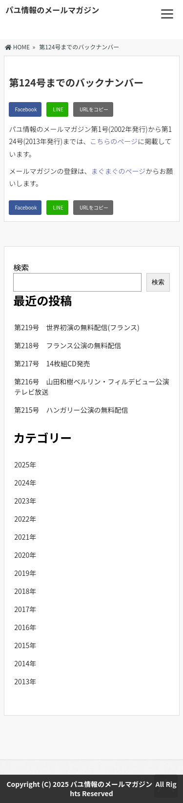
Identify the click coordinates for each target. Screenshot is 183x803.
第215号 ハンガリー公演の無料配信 (71, 410)
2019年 (25, 573)
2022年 (25, 519)
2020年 (25, 555)
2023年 (25, 501)
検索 (21, 267)
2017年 (25, 609)
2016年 (25, 627)
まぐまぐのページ (118, 171)
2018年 (25, 591)
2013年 (25, 681)
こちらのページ (114, 141)
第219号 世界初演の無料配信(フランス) (77, 327)
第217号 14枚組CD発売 (52, 363)
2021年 (25, 537)
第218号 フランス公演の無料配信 (67, 345)
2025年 (25, 464)
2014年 (25, 663)
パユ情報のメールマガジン (52, 10)
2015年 (25, 645)
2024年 (25, 482)
